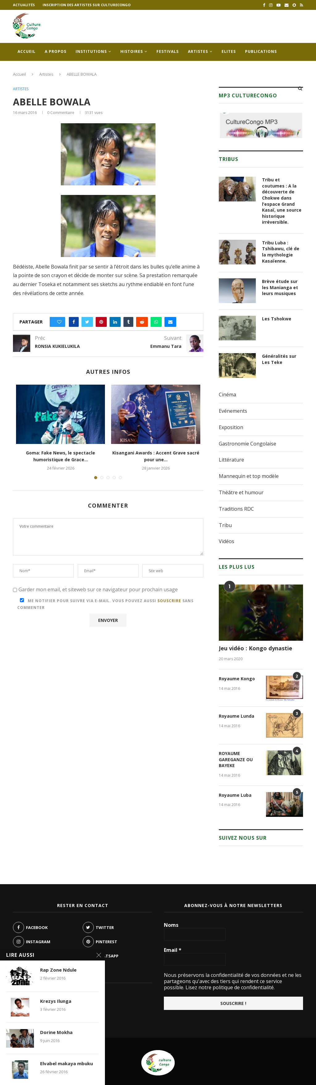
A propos (55, 51)
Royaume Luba (235, 795)
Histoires (131, 51)
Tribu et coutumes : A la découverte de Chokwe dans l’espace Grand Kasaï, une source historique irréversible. (281, 201)
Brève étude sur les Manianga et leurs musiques (280, 287)
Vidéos (226, 541)
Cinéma (227, 394)
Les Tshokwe (276, 319)
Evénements (233, 410)
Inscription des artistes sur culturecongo (87, 4)
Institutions (91, 51)
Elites (229, 51)
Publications (261, 51)
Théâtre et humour (241, 492)
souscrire (169, 600)
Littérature (231, 459)
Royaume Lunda (236, 716)
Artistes (198, 51)
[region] (261, 125)
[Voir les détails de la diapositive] (261, 125)
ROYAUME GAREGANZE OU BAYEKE (236, 759)
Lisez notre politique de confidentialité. (229, 987)
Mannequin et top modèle (249, 476)
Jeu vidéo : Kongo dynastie (255, 648)
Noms (171, 925)
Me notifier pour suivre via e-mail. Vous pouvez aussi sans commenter (105, 604)
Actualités (24, 4)
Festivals (167, 51)
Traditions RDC (236, 508)
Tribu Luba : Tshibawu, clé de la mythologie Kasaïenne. (280, 252)
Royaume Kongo (237, 679)
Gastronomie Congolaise (247, 443)
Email (172, 950)
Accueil (26, 51)
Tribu (225, 525)
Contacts (29, 69)
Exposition (231, 427)
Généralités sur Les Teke (279, 359)
